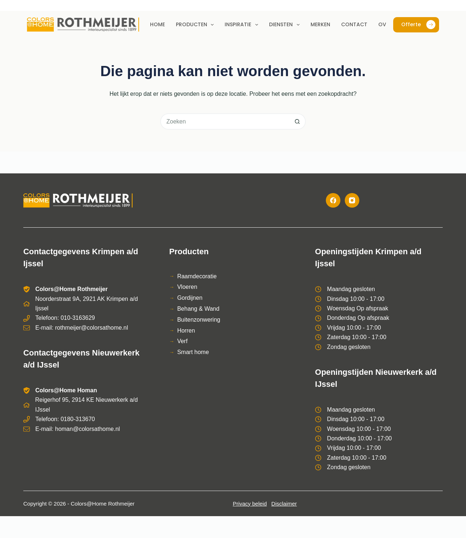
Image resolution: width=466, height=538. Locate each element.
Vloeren (187, 287)
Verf (182, 341)
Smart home (193, 352)
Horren (186, 330)
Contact (354, 24)
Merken (320, 24)
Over (385, 24)
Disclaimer (284, 503)
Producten (196, 24)
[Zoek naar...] (224, 121)
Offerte (418, 24)
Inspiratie (243, 24)
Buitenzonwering (198, 320)
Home (157, 24)
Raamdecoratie (197, 276)
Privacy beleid (249, 503)
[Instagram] (352, 200)
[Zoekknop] (297, 121)
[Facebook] (333, 200)
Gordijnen (189, 298)
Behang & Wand (198, 309)
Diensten (286, 24)
